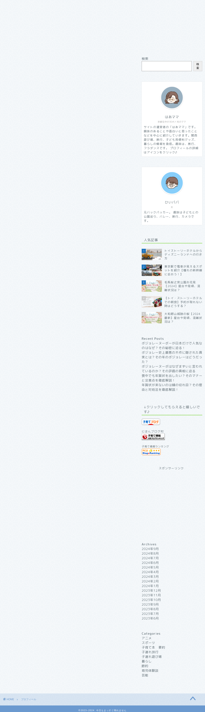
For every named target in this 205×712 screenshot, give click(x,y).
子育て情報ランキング (155, 446)
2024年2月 (150, 581)
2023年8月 (150, 609)
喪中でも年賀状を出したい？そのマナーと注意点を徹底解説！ (172, 378)
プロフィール (54, 5)
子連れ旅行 (150, 652)
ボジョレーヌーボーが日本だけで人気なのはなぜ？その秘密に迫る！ (172, 345)
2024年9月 (150, 549)
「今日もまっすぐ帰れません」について (42, 233)
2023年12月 (151, 590)
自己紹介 (19, 224)
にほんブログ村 (153, 431)
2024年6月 (150, 563)
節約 (145, 666)
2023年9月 (150, 604)
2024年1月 (150, 586)
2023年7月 (150, 614)
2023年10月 (151, 600)
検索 (145, 58)
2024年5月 (150, 567)
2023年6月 (150, 618)
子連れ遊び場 (152, 656)
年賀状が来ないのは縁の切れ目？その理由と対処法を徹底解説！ (172, 387)
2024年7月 (150, 558)
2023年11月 (151, 595)
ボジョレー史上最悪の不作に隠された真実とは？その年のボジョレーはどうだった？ (172, 357)
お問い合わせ (121, 5)
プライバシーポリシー (155, 6)
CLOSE (121, 213)
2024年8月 (150, 553)
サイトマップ (88, 5)
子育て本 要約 (153, 647)
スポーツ (148, 643)
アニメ (147, 638)
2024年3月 (150, 576)
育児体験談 (150, 670)
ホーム (21, 5)
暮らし (147, 661)
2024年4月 (150, 572)
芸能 (145, 675)
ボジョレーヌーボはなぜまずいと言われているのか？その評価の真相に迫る (172, 368)
